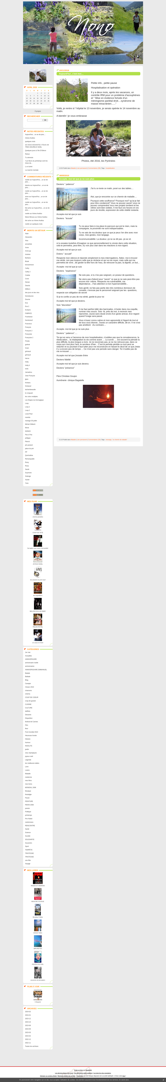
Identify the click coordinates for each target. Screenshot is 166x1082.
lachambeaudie (30, 389)
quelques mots (30, 141)
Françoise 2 (29, 337)
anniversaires (29, 666)
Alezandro (28, 237)
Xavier (27, 480)
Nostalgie (28, 794)
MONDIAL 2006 (30, 787)
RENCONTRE (30, 826)
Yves (27, 483)
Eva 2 (27, 306)
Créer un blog (78, 1070)
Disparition (29, 718)
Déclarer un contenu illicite (48, 1076)
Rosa (27, 466)
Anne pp (28, 251)
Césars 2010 (29, 687)
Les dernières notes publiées (83, 1073)
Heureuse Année (31, 735)
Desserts (28, 715)
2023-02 (28, 1036)
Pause (27, 798)
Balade (27, 673)
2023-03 (28, 1032)
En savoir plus (124, 1080)
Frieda (27, 341)
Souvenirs (28, 843)
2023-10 (28, 1022)
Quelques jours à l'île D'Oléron (35, 150)
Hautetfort (89, 1070)
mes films (28, 780)
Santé (27, 829)
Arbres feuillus (30, 138)
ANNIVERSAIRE (31, 659)
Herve (27, 358)
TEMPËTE (29, 850)
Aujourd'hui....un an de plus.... (35, 134)
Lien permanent (82, 168)
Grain (27, 348)
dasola (27, 185)
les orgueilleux (37, 595)
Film (26, 725)
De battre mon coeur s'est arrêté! (37, 548)
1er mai (27, 652)
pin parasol (29, 445)
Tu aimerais (29, 157)
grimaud (28, 351)
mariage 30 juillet (31, 421)
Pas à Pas (28, 435)
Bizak (27, 261)
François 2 (28, 331)
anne (27, 196)
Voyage (27, 864)
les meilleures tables (32, 763)
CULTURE (28, 708)
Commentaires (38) (94, 168)
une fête (28, 860)
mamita (27, 417)
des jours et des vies (32, 292)
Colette (27, 275)
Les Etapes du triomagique (34, 400)
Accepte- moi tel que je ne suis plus (76, 179)
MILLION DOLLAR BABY (38, 611)
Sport (27, 846)
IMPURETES (38, 948)
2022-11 (28, 1043)
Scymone (28, 473)
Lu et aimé (28, 166)
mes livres (28, 784)
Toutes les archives (31, 1046)
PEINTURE (29, 801)
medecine (28, 777)
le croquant (29, 393)
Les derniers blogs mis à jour (64, 1073)
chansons (28, 690)
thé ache (28, 208)
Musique (28, 791)
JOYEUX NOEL (38, 564)
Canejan (28, 683)
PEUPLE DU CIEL (38, 964)
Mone (27, 428)
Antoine (27, 254)
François (28, 327)
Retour (27, 154)
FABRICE (28, 313)
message (109, 439)
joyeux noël (29, 756)
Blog (26, 680)
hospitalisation (110, 168)
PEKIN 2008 (29, 805)
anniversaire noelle (31, 663)
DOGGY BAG (37, 933)
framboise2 (29, 320)
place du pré (29, 448)
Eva (26, 303)
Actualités (28, 656)
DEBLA (27, 289)
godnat (27, 344)
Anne (27, 247)
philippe (27, 438)
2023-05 (28, 1029)
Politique (28, 812)
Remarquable (29, 459)
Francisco (28, 324)
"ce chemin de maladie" (119, 439)
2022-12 (28, 1039)
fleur (26, 728)
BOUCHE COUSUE (38, 901)
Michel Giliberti (30, 424)
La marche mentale (32, 170)
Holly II (27, 365)
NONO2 (28, 431)
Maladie (28, 774)
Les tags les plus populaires (102, 1073)
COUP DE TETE (38, 532)
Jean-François (30, 376)
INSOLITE (28, 746)
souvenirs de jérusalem (37, 980)
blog (124, 1076)
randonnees (29, 822)
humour (27, 742)
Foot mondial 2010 (31, 732)
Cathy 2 (27, 272)
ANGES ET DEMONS (38, 885)
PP (26, 452)
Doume (27, 299)
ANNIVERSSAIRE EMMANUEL (36, 670)
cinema (27, 694)
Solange (28, 476)
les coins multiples (31, 396)
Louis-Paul (29, 414)
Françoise (28, 334)
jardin (27, 749)
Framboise (29, 317)
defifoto (27, 711)
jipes (26, 379)
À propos (38, 111)
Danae (27, 282)
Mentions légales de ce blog (66, 1076)
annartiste (28, 244)
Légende (28, 760)
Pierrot (27, 441)
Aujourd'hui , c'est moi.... (71, 74)
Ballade (27, 676)
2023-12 (28, 1019)
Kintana (27, 383)
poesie (27, 808)
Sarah (27, 469)
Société (27, 836)
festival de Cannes (31, 722)
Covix (27, 279)
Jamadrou (28, 372)
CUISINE (28, 704)
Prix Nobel (28, 819)
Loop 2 (27, 407)
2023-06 (28, 1025)
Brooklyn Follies (38, 917)
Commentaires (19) (94, 439)
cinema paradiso (38, 517)
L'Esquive (38, 1002)
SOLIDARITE (29, 839)
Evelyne (28, 310)
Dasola (27, 285)
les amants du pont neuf (37, 580)
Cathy (27, 268)
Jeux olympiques (31, 753)
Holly (27, 362)
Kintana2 (28, 386)
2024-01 (28, 1015)
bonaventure (29, 265)
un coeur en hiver (37, 642)
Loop (27, 403)
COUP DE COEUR (31, 697)
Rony (27, 462)
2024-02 (28, 1012)
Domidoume (29, 296)
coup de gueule (30, 701)
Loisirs (27, 770)
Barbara (28, 258)
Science (28, 832)
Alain (27, 233)
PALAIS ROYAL (38, 627)
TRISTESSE (29, 853)
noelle (27, 180)
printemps (28, 815)
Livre (27, 767)
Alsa (26, 240)
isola (26, 369)
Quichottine (29, 455)
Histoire (27, 739)
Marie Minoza (29, 217)
